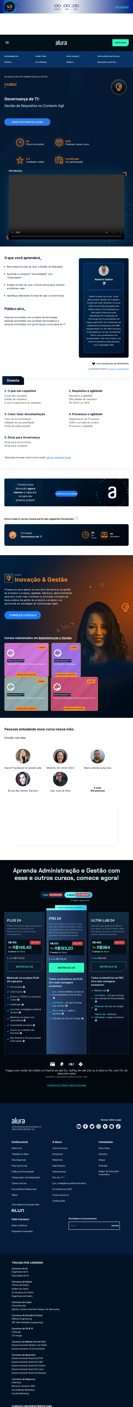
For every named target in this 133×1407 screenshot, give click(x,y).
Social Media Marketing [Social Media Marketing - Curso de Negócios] (23, 1373)
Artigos (102, 1143)
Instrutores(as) (59, 1154)
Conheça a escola (22, 594)
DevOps (8, 41)
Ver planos (118, 21)
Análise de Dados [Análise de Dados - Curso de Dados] (20, 1272)
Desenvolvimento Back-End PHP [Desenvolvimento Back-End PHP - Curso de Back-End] (27, 1341)
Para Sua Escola (19, 1148)
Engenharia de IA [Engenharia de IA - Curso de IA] (20, 1255)
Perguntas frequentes (22, 1214)
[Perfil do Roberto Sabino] (104, 249)
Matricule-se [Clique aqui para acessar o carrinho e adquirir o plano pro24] (66, 950)
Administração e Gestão (55, 617)
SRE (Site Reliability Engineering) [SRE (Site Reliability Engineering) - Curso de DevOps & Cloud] (27, 1305)
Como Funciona (59, 1131)
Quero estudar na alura (27, 100)
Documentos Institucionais (24, 1172)
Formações (57, 1137)
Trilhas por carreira (27, 1245)
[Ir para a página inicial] (58, 21)
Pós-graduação (31, 1395)
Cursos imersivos (60, 1178)
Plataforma (57, 1143)
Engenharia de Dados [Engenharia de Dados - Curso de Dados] (22, 1279)
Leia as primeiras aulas (58, 436)
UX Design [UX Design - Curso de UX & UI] (17, 1318)
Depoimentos (58, 1148)
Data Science (73, 35)
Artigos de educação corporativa (109, 1156)
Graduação (17, 1395)
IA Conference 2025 (62, 1172)
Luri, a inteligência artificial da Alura (69, 1166)
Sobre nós (17, 1131)
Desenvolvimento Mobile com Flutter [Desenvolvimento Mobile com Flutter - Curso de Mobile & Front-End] (29, 1328)
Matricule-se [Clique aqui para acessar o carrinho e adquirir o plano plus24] (24, 949)
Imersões (103, 1137)
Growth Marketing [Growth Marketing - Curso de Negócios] (20, 1376)
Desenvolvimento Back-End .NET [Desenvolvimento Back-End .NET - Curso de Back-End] (27, 1345)
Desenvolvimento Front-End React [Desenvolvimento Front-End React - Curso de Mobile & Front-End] (28, 1331)
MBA (42, 1395)
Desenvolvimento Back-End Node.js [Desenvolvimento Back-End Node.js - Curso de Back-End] (29, 1356)
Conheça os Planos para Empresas (66, 1068)
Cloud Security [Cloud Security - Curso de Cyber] (19, 1288)
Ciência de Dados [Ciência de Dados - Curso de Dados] (20, 1268)
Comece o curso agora (118, 347)
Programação (12, 35)
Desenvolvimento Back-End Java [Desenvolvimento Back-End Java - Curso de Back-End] (28, 1352)
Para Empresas (19, 1143)
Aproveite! (122, 7)
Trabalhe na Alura (20, 1137)
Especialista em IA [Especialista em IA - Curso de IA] (20, 1258)
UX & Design (41, 41)
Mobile (70, 41)
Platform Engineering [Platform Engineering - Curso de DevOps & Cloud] (22, 1302)
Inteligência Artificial (109, 35)
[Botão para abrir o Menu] (7, 22)
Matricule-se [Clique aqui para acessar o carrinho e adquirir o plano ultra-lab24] (108, 949)
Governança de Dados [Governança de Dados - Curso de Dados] (23, 1275)
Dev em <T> (58, 1160)
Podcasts (103, 1148)
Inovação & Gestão (107, 41)
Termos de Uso (19, 1166)
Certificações (58, 1184)
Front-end (41, 35)
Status (15, 1178)
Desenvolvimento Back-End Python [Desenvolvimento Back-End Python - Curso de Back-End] (29, 1348)
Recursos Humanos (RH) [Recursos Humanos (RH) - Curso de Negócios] (23, 1369)
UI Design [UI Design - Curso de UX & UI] (16, 1315)
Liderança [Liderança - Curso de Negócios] (16, 1365)
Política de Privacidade (23, 1154)
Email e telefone (19, 1208)
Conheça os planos (66, 472)
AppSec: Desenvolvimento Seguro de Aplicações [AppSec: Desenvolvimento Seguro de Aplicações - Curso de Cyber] (36, 1292)
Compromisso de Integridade (26, 1160)
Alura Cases (104, 1131)
